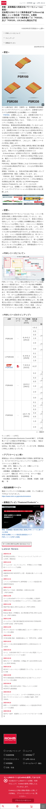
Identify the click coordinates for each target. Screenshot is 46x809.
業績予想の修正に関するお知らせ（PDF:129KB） (19, 607)
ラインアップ (10, 38)
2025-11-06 (7, 587)
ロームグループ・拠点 (33, 763)
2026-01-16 (7, 554)
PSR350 (6, 115)
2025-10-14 (7, 650)
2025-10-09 (7, 675)
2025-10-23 (7, 641)
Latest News (10, 549)
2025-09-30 (7, 683)
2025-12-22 (7, 562)
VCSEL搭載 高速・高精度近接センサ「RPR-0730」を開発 (22, 638)
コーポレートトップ (13, 751)
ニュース (22, 3)
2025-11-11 (7, 579)
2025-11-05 (7, 627)
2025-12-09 (7, 570)
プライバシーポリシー (23, 800)
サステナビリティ (12, 759)
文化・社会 (10, 767)
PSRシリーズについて (13, 33)
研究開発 (9, 763)
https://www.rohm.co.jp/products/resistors (16, 496)
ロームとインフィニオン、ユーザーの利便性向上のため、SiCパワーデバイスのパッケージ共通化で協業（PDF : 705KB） (22, 697)
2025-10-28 (7, 635)
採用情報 (29, 3)
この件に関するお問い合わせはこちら (17, 544)
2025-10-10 (7, 658)
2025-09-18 (7, 711)
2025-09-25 (7, 692)
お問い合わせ (41, 3)
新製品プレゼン (11, 43)
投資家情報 (10, 755)
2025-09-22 (7, 703)
